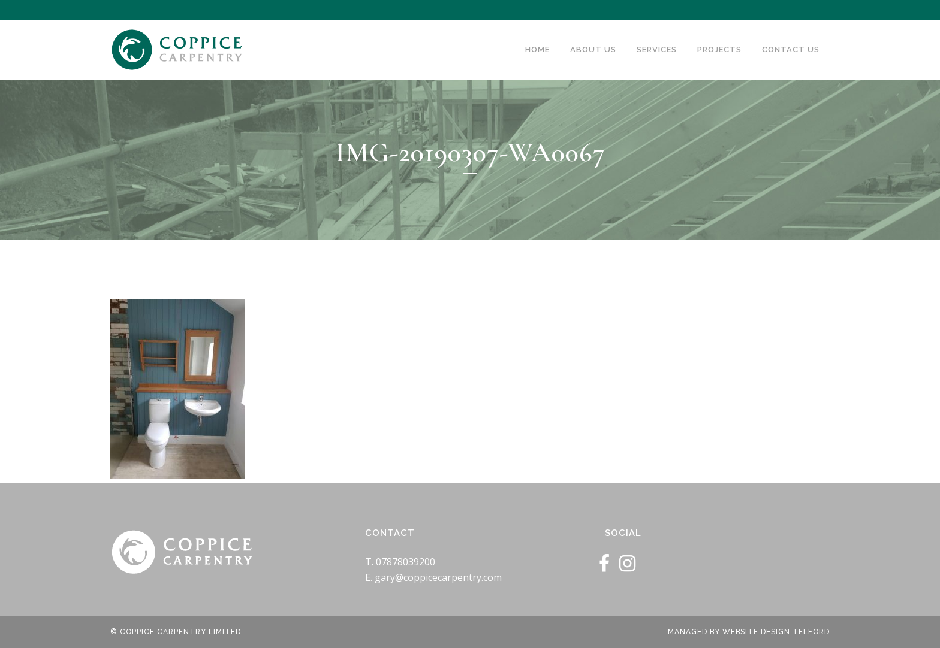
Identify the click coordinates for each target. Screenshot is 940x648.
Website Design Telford (776, 632)
